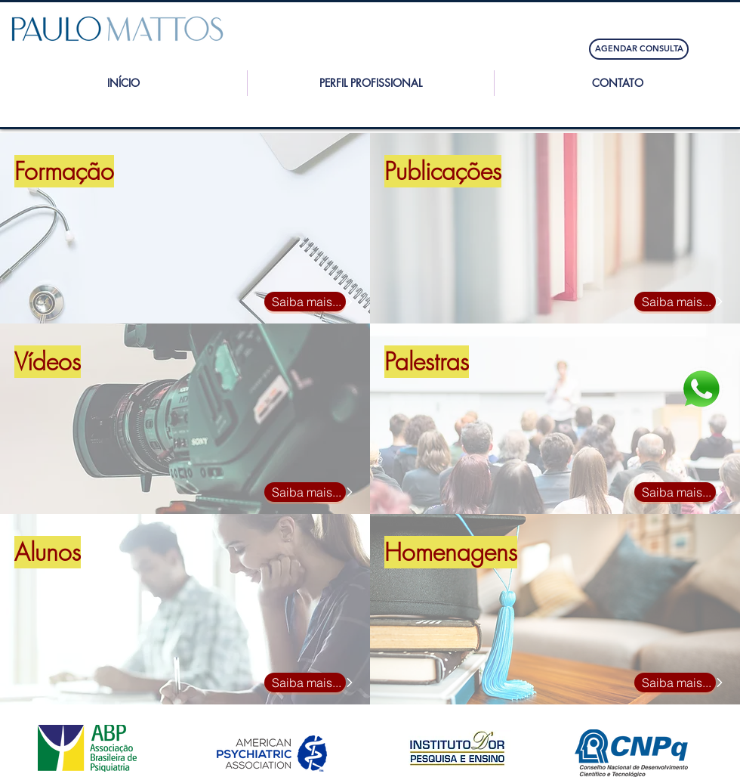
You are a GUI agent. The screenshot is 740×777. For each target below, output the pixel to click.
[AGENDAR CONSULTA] (639, 49)
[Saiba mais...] (305, 301)
